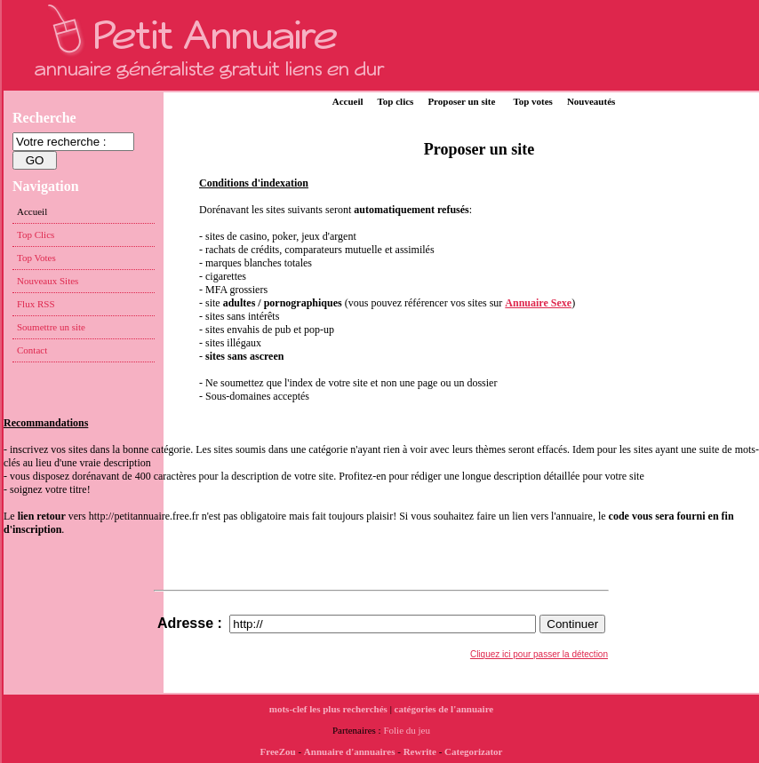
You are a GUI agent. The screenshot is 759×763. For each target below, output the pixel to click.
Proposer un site (461, 101)
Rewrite (419, 751)
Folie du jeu (406, 730)
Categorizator (473, 751)
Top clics (396, 101)
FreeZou (278, 751)
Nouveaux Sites (47, 280)
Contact (32, 350)
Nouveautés (591, 101)
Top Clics (35, 234)
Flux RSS (36, 303)
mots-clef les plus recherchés (328, 708)
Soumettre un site (51, 327)
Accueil (348, 101)
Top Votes (36, 257)
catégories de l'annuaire (444, 708)
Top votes (533, 101)
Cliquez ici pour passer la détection (539, 654)
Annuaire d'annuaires (349, 751)
